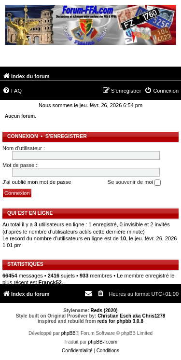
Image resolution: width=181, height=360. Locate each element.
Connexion (22, 136)
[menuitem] (12, 91)
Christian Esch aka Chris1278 (131, 315)
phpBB (68, 333)
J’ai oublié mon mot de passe (36, 182)
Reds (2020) (104, 310)
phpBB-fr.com (103, 342)
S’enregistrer (66, 136)
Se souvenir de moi (134, 182)
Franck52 (50, 282)
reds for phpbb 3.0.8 (120, 321)
